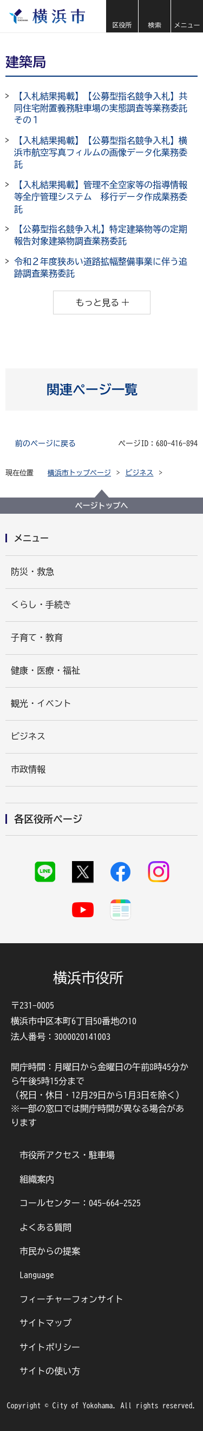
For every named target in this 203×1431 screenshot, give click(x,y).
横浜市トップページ (79, 472)
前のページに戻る (45, 443)
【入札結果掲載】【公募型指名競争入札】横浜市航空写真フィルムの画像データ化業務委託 (100, 152)
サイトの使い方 (49, 1371)
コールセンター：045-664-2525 (80, 1203)
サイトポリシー (49, 1347)
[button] (122, 16)
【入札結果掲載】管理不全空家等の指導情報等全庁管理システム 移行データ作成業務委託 (100, 196)
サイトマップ (45, 1323)
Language (36, 1275)
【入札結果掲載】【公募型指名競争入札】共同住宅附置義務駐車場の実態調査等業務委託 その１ (105, 108)
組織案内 (36, 1179)
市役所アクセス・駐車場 (67, 1155)
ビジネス (140, 472)
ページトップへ (101, 505)
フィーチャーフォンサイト (71, 1299)
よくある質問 (45, 1227)
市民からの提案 (49, 1251)
